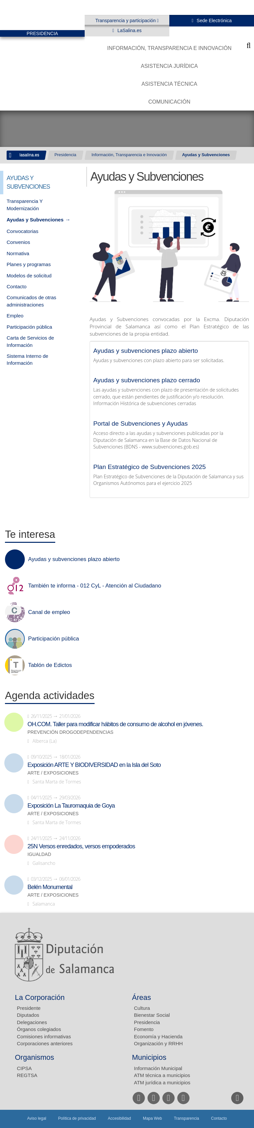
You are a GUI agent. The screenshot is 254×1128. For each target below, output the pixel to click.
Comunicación (169, 102)
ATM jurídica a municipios (162, 1082)
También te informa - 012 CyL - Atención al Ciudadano (94, 586)
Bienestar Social (152, 1015)
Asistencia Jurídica (169, 66)
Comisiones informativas (44, 1036)
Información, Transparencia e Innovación (169, 48)
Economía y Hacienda (158, 1036)
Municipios (149, 1057)
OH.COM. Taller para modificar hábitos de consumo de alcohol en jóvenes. (115, 724)
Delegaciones (32, 1022)
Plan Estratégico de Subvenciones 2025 (149, 466)
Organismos (34, 1057)
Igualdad (39, 854)
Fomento (143, 1029)
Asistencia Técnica (169, 84)
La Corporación (39, 997)
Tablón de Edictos (50, 665)
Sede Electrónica (213, 20)
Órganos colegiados (39, 1029)
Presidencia (65, 155)
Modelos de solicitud (29, 275)
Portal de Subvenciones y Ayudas (140, 423)
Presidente (29, 1008)
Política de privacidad (77, 1118)
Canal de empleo (49, 612)
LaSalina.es (129, 30)
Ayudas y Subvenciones (206, 155)
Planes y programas (29, 264)
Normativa (18, 253)
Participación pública (29, 327)
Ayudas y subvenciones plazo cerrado (146, 380)
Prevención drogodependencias (70, 732)
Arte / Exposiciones (53, 773)
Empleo (15, 315)
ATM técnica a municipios (162, 1075)
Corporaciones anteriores (44, 1043)
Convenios (18, 242)
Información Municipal (158, 1068)
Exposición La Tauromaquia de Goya (71, 805)
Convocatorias (22, 231)
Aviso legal (36, 1118)
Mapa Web (152, 1118)
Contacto (16, 286)
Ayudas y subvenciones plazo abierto (145, 350)
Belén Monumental (49, 887)
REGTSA (27, 1075)
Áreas (141, 997)
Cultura (142, 1008)
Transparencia (186, 1118)
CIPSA (24, 1068)
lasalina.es (29, 155)
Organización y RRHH (158, 1043)
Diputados (28, 1015)
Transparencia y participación (126, 20)
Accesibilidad (119, 1118)
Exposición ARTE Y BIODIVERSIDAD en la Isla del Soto (94, 765)
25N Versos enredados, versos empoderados (81, 846)
